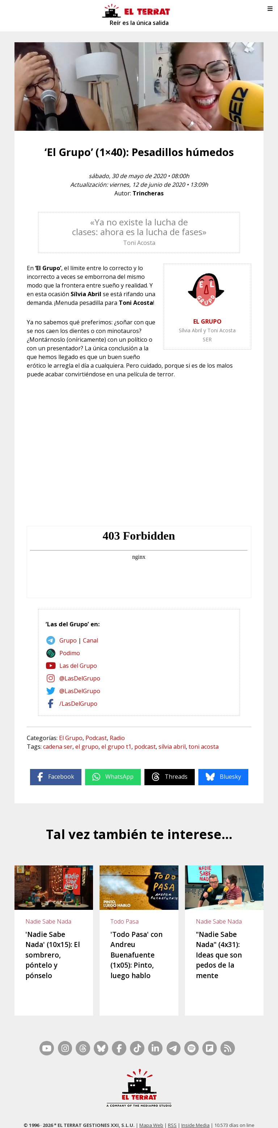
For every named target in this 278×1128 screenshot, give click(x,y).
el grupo (86, 747)
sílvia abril (172, 747)
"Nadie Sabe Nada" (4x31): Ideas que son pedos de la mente (219, 955)
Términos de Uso (237, 1106)
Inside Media (195, 1097)
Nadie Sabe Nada (48, 921)
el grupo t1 (116, 747)
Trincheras (148, 193)
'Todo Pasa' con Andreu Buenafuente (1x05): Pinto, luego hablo (136, 955)
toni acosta (204, 747)
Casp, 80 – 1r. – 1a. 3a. (105, 1106)
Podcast (96, 738)
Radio (117, 738)
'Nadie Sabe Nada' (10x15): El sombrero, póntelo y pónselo (52, 955)
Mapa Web (151, 1097)
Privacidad (159, 1116)
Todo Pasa (124, 921)
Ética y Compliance (193, 1106)
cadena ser (57, 747)
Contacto (67, 1106)
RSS (172, 1097)
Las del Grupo (78, 666)
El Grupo (71, 738)
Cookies (136, 1116)
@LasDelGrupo (79, 678)
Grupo (68, 640)
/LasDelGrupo (78, 704)
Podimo (69, 653)
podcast (145, 747)
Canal (90, 640)
